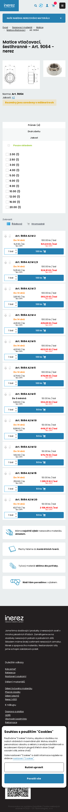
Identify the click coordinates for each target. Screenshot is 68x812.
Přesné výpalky (12, 692)
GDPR (8, 715)
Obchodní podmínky (16, 718)
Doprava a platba (14, 711)
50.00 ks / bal (49, 398)
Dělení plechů (12, 695)
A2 (13, 97)
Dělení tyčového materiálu (18, 688)
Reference (10, 672)
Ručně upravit (34, 767)
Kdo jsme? (10, 669)
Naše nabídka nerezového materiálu (28, 18)
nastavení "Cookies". (23, 758)
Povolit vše (34, 778)
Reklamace (11, 722)
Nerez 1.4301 (11, 699)
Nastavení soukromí (15, 676)
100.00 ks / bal (48, 240)
